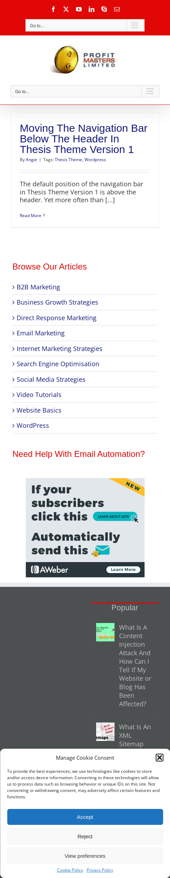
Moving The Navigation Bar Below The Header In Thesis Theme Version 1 (83, 138)
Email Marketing (41, 333)
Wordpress (95, 160)
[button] (159, 757)
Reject (85, 836)
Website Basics (39, 410)
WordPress (33, 425)
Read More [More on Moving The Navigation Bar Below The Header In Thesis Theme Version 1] (30, 216)
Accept (85, 817)
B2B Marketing (38, 287)
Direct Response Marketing (56, 317)
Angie (31, 160)
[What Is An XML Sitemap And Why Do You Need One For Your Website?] (105, 732)
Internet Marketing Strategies (59, 348)
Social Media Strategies (51, 379)
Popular (124, 607)
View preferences (85, 856)
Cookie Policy (70, 870)
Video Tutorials (39, 394)
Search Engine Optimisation (58, 363)
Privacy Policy (100, 870)
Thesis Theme (68, 160)
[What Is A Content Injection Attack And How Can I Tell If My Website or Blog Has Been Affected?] (105, 632)
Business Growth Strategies (57, 302)
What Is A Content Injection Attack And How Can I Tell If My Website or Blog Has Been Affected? (135, 665)
